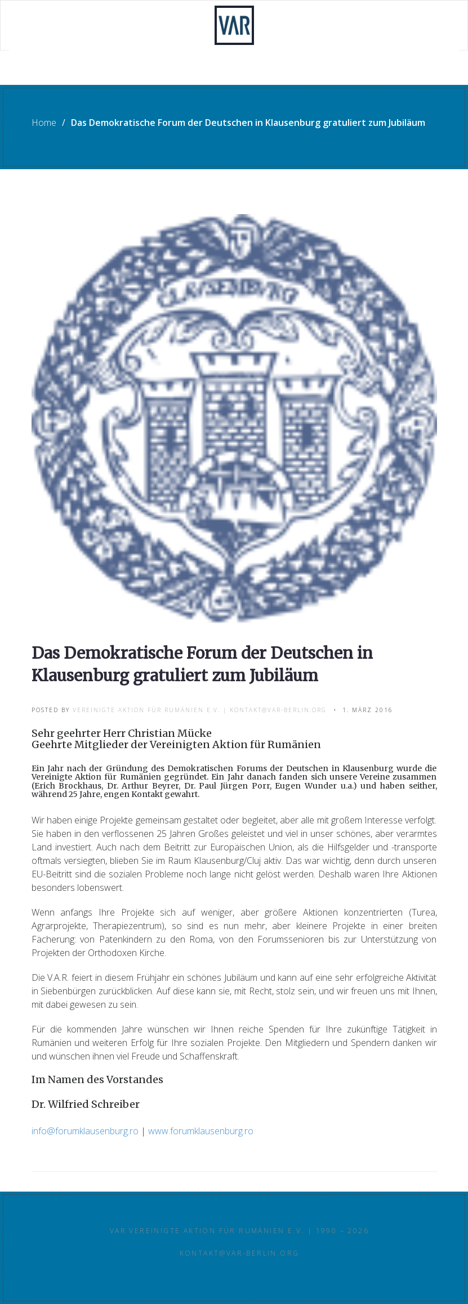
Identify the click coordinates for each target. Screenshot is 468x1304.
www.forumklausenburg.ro (200, 1131)
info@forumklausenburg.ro (85, 1131)
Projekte (126, 26)
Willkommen (56, 26)
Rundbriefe (55, 71)
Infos (287, 26)
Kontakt (400, 26)
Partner (340, 26)
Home (44, 122)
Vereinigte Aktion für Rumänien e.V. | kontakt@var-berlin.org (200, 710)
